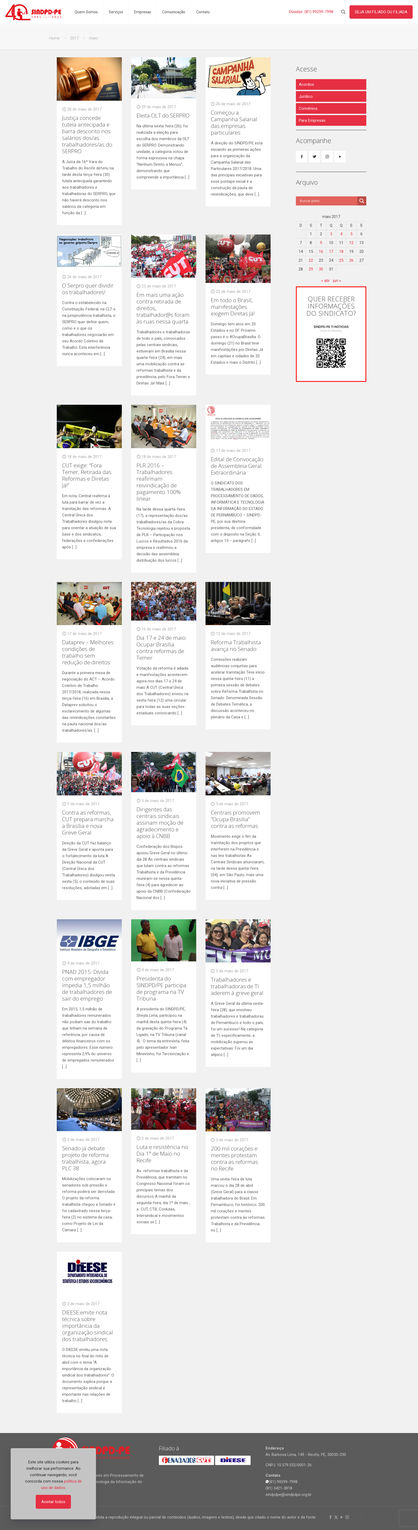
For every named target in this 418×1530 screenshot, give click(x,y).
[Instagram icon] (347, 1517)
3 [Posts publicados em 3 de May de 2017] (331, 234)
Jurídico (306, 96)
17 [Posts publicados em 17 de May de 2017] (331, 251)
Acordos (306, 84)
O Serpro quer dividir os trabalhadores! (88, 289)
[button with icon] (301, 156)
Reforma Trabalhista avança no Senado (236, 645)
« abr (325, 280)
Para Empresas (312, 120)
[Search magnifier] (361, 200)
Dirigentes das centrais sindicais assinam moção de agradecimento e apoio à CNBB (159, 823)
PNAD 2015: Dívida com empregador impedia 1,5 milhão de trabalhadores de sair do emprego (87, 985)
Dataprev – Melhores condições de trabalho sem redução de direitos (88, 652)
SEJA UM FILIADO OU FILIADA (381, 12)
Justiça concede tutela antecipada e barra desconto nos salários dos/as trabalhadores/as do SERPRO (87, 134)
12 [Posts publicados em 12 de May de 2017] (351, 242)
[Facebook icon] (330, 1517)
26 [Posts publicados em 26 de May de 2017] (351, 260)
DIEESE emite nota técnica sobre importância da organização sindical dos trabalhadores (87, 1326)
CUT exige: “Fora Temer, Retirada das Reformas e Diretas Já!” (86, 475)
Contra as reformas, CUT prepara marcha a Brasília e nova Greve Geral (88, 822)
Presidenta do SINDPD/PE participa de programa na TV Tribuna (161, 988)
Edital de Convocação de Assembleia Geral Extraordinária (237, 465)
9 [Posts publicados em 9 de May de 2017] (321, 242)
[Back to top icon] (360, 1517)
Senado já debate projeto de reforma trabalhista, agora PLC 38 (85, 1158)
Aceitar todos (53, 1501)
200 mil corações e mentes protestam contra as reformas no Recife (234, 1158)
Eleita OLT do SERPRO (163, 115)
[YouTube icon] (342, 1517)
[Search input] (328, 200)
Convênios (308, 108)
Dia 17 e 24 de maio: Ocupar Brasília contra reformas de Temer (161, 647)
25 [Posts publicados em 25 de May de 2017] (341, 260)
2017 (74, 38)
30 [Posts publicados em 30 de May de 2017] (321, 269)
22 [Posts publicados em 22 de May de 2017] (311, 260)
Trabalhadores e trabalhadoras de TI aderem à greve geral (237, 986)
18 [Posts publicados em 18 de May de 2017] (341, 251)
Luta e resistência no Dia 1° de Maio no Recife (162, 1153)
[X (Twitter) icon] (336, 1517)
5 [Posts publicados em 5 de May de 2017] (351, 234)
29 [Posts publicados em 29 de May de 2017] (311, 269)
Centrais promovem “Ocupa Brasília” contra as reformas (235, 819)
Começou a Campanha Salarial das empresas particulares (234, 122)
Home (54, 38)
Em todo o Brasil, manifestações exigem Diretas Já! (233, 306)
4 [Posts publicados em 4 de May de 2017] (341, 234)
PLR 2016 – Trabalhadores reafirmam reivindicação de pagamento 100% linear (158, 482)
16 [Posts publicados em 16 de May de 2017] (321, 251)
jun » (337, 280)
